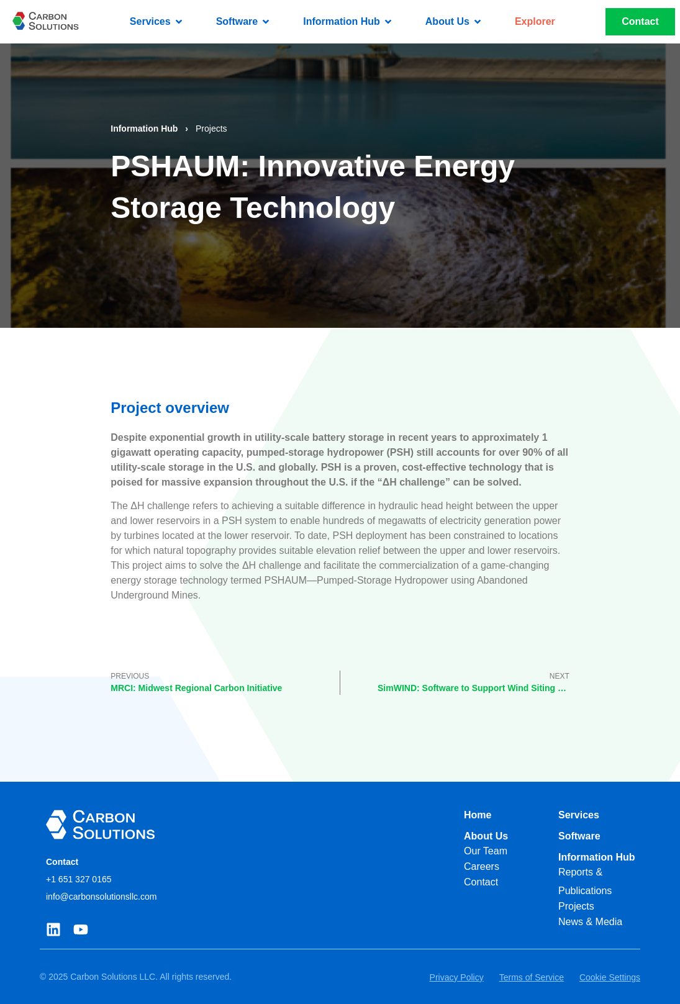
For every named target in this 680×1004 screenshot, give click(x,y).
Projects (211, 128)
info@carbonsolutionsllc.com (101, 897)
